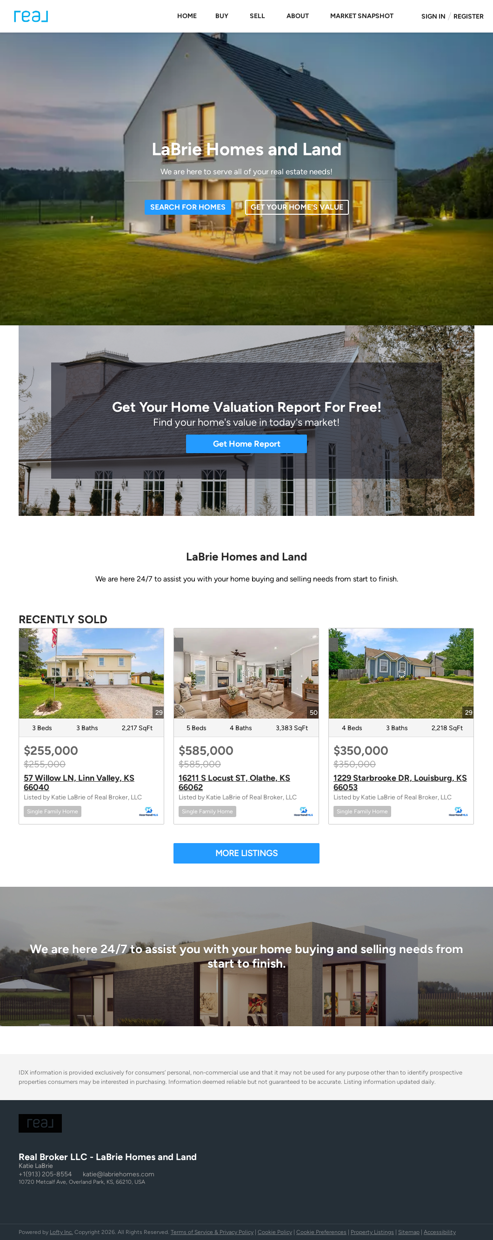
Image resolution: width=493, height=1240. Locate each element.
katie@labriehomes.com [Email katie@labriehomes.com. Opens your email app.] (118, 1174)
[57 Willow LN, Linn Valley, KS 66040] (91, 673)
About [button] (297, 16)
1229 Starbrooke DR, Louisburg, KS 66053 (400, 782)
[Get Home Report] (246, 444)
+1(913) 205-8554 (45, 1174)
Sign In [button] (433, 16)
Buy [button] (221, 16)
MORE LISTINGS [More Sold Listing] (246, 853)
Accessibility (440, 1232)
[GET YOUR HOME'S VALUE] (297, 207)
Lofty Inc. (61, 1232)
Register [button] (468, 16)
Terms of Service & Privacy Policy (212, 1232)
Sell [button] (257, 16)
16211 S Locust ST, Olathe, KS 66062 (234, 782)
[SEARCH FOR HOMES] (188, 207)
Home (187, 16)
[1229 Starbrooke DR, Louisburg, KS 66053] (401, 673)
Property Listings (372, 1232)
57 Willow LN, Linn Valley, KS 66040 (79, 782)
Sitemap (409, 1232)
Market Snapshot (361, 16)
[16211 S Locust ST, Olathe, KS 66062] (246, 673)
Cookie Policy (275, 1232)
